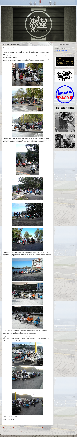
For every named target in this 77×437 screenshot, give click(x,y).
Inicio (29, 428)
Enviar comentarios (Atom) (15, 431)
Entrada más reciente (10, 428)
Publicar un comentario (10, 421)
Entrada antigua (47, 428)
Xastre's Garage (5, 7)
